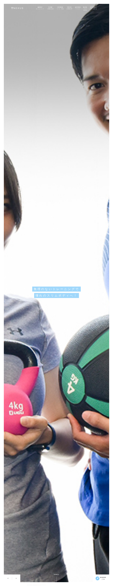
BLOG (88, 8)
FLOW (52, 8)
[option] (56, 293)
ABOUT (42, 8)
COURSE (62, 8)
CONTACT (95, 8)
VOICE (72, 8)
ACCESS (80, 8)
